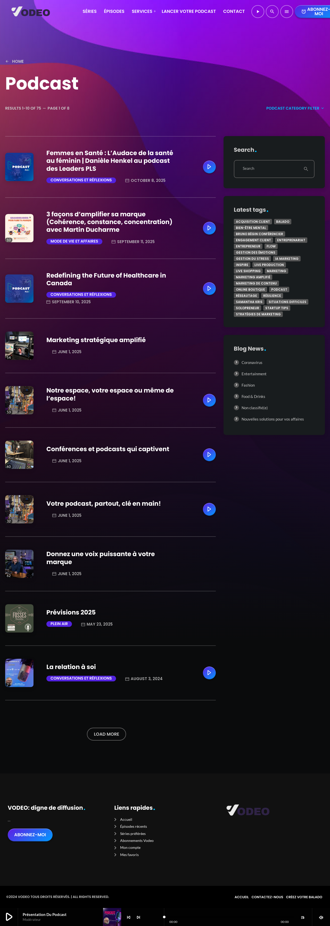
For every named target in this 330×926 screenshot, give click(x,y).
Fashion (248, 385)
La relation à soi (71, 667)
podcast (279, 289)
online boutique (250, 289)
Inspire (242, 265)
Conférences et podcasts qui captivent (107, 449)
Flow (271, 246)
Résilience (272, 295)
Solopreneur (247, 308)
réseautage (246, 295)
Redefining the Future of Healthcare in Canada (106, 279)
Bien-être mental (251, 228)
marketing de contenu (256, 283)
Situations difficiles (287, 302)
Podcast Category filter (295, 108)
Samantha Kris (249, 302)
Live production (269, 265)
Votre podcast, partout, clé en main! (103, 504)
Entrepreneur (248, 246)
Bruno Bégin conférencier (259, 234)
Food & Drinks (253, 396)
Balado (282, 221)
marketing (276, 271)
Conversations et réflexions (81, 180)
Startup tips (276, 308)
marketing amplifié (253, 277)
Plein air (59, 624)
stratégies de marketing (258, 314)
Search (248, 169)
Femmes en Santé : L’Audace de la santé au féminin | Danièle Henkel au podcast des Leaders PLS (109, 161)
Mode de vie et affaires (74, 241)
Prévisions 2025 (71, 612)
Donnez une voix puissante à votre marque (100, 558)
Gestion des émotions (255, 252)
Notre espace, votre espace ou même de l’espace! (110, 394)
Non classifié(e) (255, 407)
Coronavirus (252, 362)
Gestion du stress (252, 258)
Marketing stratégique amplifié (96, 340)
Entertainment (254, 373)
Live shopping (248, 271)
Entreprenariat (291, 240)
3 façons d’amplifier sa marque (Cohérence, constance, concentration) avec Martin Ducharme (109, 222)
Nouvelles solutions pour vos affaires (273, 419)
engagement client (253, 240)
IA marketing (287, 258)
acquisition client (253, 221)
